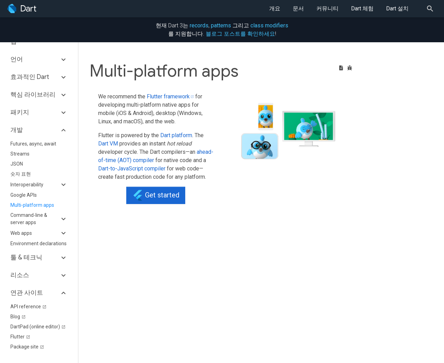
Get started (155, 195)
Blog (18, 316)
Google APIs (23, 195)
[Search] (432, 8)
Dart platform (176, 135)
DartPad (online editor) (38, 326)
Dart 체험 (362, 8)
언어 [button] (16, 59)
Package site (27, 346)
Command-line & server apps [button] (28, 218)
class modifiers (269, 25)
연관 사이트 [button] (26, 292)
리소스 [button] (19, 275)
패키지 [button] (19, 112)
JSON (16, 164)
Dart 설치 (397, 8)
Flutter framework (168, 96)
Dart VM (108, 143)
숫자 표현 (20, 174)
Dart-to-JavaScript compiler (131, 168)
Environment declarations (38, 243)
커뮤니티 (327, 8)
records (199, 25)
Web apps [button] (21, 233)
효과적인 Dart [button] (29, 77)
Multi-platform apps (32, 205)
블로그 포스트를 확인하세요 (240, 33)
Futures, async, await (33, 144)
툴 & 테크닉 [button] (26, 257)
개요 (274, 8)
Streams (19, 154)
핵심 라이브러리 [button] (33, 94)
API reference (28, 306)
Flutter (20, 336)
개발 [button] (16, 130)
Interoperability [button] (26, 184)
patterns (221, 25)
